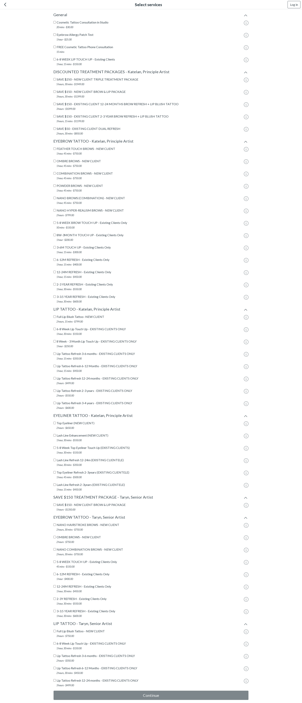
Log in (294, 4)
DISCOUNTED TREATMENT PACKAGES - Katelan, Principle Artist (151, 72)
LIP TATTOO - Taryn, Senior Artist (151, 624)
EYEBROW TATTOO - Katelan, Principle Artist (151, 142)
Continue (151, 695)
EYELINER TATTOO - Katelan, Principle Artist (151, 416)
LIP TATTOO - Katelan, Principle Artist (151, 310)
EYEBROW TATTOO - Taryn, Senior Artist (151, 518)
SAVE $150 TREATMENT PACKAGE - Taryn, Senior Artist (151, 498)
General (151, 15)
